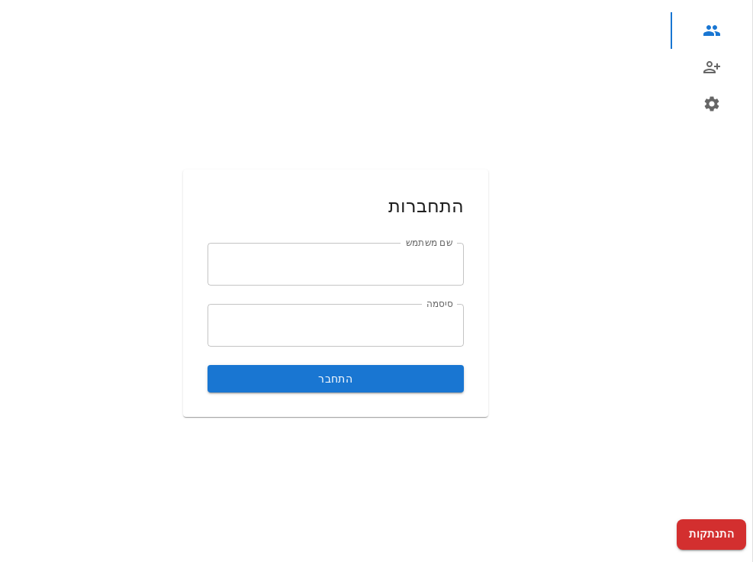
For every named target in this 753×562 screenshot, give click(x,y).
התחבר (336, 379)
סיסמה (439, 303)
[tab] (711, 30)
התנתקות (711, 534)
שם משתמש (429, 242)
